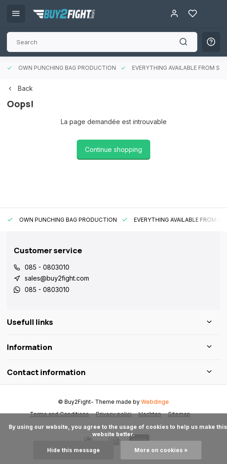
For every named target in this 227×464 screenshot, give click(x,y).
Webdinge (155, 401)
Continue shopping (113, 149)
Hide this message (73, 450)
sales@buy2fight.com (57, 278)
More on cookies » (161, 450)
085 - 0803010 (47, 267)
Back (20, 88)
